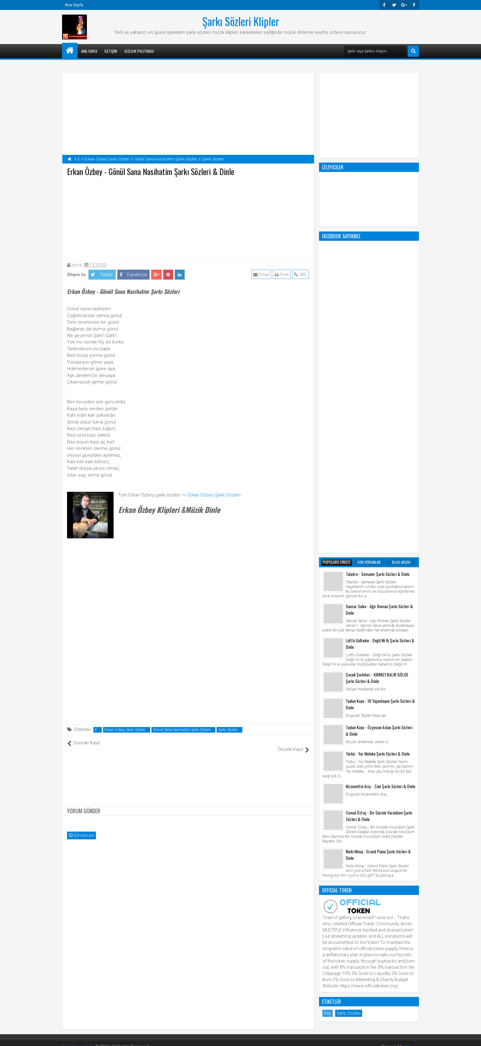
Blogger (411, 1039)
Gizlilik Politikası (139, 51)
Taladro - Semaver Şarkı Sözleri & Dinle (377, 324)
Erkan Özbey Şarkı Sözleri (214, 495)
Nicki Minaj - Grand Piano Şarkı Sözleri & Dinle (378, 604)
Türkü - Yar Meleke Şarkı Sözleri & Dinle (378, 504)
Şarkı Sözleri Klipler (240, 21)
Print (283, 274)
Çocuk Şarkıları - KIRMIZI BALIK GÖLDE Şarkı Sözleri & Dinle (377, 427)
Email (262, 274)
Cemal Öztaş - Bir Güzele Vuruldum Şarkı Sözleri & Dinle (379, 565)
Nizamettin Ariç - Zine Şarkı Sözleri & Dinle (380, 536)
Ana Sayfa (74, 4)
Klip (327, 763)
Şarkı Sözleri (228, 730)
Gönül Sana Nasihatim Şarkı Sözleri (182, 730)
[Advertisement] (188, 217)
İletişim (111, 51)
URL (301, 274)
